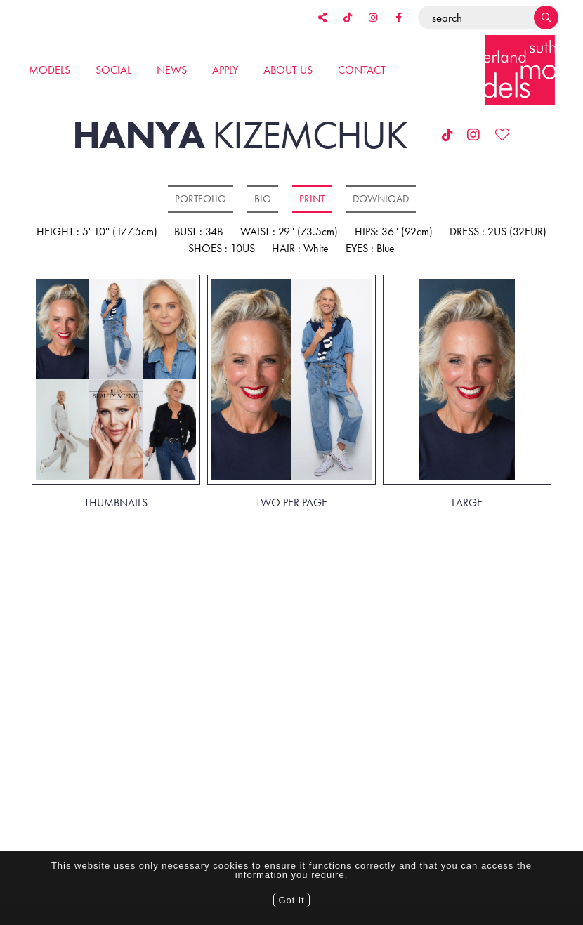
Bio (262, 199)
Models (49, 70)
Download (381, 199)
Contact (362, 70)
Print (312, 199)
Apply (225, 70)
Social (113, 70)
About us (288, 70)
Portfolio (200, 199)
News (172, 70)
